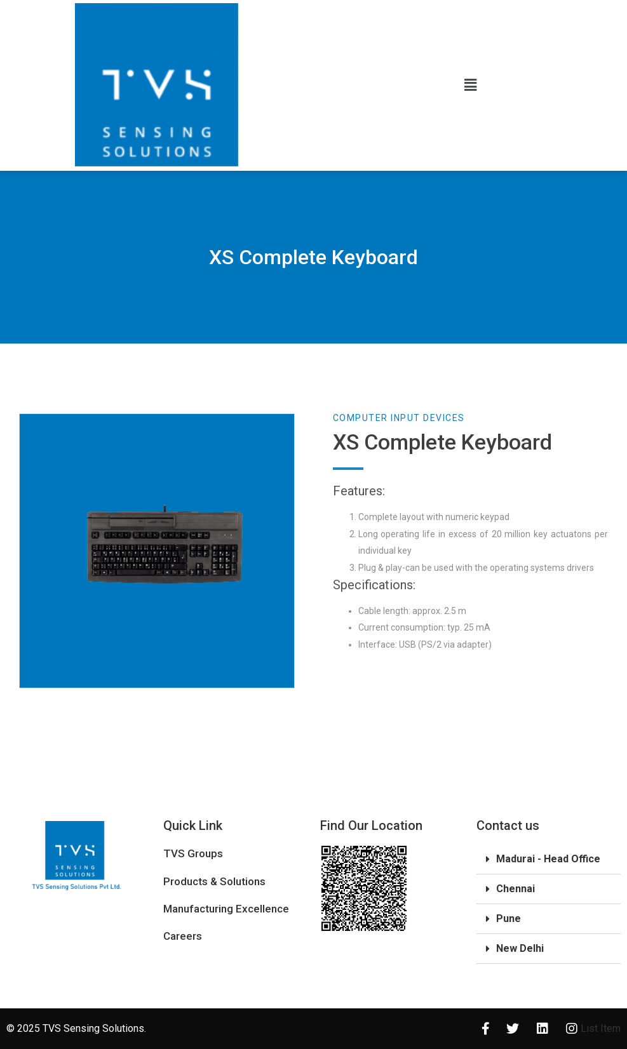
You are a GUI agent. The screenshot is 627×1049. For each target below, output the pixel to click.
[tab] (548, 859)
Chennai (515, 889)
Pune (508, 918)
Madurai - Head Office (548, 859)
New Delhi (520, 948)
